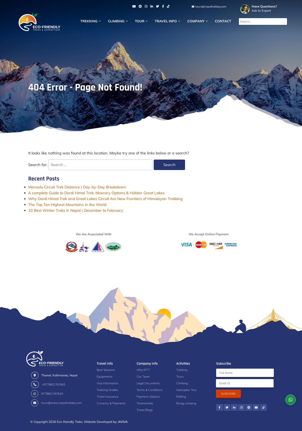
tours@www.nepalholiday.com (61, 403)
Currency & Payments (111, 403)
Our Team (143, 376)
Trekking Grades (107, 390)
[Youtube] (134, 6)
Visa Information (107, 383)
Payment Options (148, 396)
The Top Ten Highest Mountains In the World (67, 204)
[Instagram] (146, 6)
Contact (223, 21)
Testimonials (145, 403)
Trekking (90, 21)
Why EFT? (143, 370)
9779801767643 (52, 394)
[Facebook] (163, 6)
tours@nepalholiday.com (210, 6)
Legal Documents (148, 383)
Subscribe (228, 393)
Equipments (104, 376)
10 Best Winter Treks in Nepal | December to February (75, 210)
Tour (141, 21)
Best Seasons (106, 370)
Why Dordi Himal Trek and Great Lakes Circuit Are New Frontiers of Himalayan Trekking (105, 198)
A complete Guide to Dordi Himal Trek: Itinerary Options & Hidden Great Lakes (96, 192)
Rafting (181, 396)
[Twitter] (157, 6)
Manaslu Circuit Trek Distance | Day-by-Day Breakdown (77, 187)
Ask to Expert (268, 8)
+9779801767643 (53, 384)
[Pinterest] (140, 6)
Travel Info (167, 21)
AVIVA (123, 422)
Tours (180, 376)
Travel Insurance (107, 396)
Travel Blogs (145, 410)
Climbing (118, 21)
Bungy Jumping (186, 403)
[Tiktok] (168, 6)
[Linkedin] (151, 6)
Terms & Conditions (149, 390)
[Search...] (263, 21)
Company (197, 21)
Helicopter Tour (186, 390)
